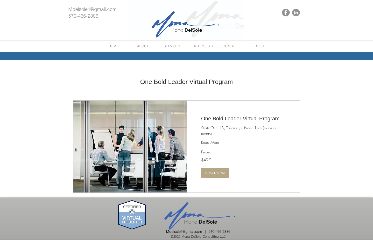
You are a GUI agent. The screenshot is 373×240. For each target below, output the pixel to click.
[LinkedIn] (296, 12)
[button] (215, 173)
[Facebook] (286, 12)
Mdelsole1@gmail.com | (187, 231)
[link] (243, 118)
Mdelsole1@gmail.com (92, 9)
